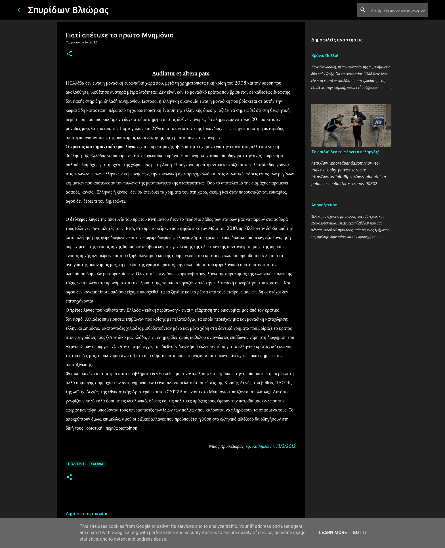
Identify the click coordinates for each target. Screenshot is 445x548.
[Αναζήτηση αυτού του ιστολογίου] (398, 10)
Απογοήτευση (324, 205)
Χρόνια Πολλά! (324, 55)
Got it (359, 532)
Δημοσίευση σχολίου (87, 513)
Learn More (333, 532)
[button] (69, 54)
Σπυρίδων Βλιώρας (68, 10)
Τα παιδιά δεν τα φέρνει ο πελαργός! (345, 152)
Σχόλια (97, 464)
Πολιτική (76, 464)
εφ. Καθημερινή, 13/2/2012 (270, 446)
